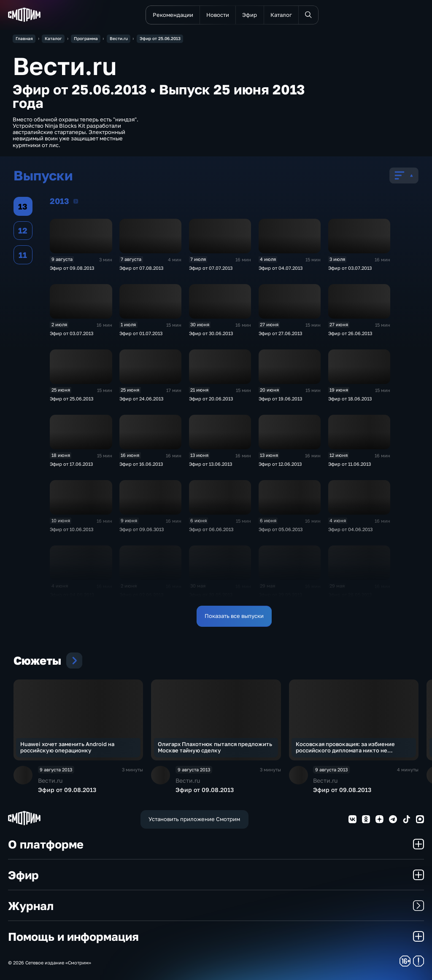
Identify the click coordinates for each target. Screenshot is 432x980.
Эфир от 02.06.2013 (141, 594)
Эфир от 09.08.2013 (72, 268)
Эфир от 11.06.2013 (349, 464)
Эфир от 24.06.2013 (141, 398)
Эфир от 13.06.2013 (210, 464)
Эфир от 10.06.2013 (71, 529)
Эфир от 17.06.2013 (71, 464)
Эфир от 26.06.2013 (350, 333)
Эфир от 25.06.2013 (71, 398)
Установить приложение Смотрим (194, 819)
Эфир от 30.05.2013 (210, 594)
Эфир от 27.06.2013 (280, 333)
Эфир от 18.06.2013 (350, 398)
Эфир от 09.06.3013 (141, 529)
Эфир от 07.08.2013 (141, 268)
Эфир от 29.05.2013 (280, 594)
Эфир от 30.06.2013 (211, 333)
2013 (75, 201)
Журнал (216, 906)
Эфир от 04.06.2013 (350, 529)
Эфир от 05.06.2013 (280, 529)
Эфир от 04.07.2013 (280, 268)
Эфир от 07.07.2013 (210, 268)
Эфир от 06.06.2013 (211, 529)
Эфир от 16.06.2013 (141, 464)
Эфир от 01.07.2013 (140, 333)
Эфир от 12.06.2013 (280, 464)
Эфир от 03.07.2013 (350, 268)
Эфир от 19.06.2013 (280, 398)
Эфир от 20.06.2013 (211, 398)
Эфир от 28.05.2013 (350, 594)
